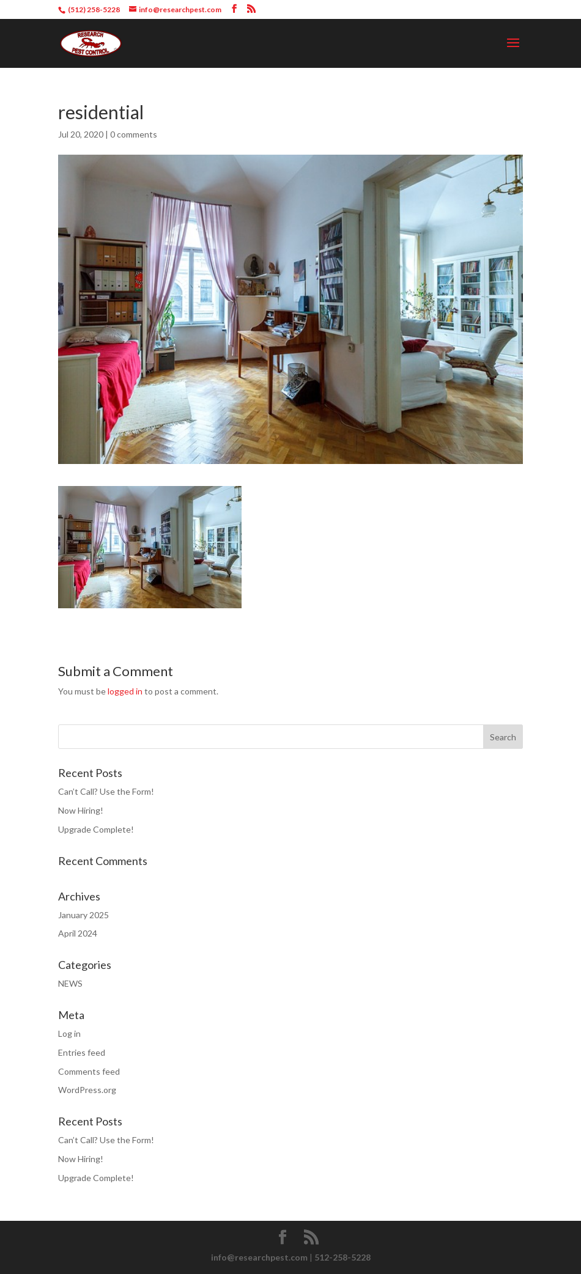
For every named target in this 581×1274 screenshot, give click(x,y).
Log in (69, 1033)
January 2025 (83, 915)
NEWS (70, 983)
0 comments (133, 134)
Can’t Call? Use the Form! (106, 791)
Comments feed (89, 1071)
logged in (125, 691)
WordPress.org (87, 1089)
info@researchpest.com (259, 1257)
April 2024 (77, 933)
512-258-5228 (342, 1257)
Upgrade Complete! (96, 829)
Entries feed (81, 1052)
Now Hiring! (80, 810)
